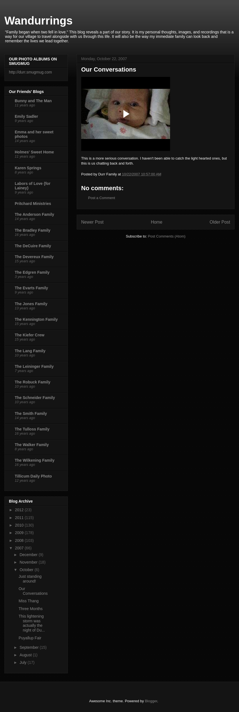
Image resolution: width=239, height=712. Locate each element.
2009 (20, 532)
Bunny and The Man (33, 101)
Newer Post (92, 222)
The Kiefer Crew (29, 335)
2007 (20, 548)
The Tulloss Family (32, 429)
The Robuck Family (32, 382)
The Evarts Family (31, 288)
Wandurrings (38, 20)
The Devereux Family (34, 257)
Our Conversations (33, 591)
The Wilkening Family (34, 460)
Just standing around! (30, 578)
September (29, 647)
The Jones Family (31, 304)
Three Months (31, 608)
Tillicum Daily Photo (33, 476)
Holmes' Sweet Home (34, 152)
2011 (20, 517)
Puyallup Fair (30, 638)
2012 (20, 510)
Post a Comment (101, 198)
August (26, 655)
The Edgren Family (32, 272)
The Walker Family (32, 444)
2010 (20, 525)
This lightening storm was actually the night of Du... (32, 623)
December (28, 554)
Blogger (151, 701)
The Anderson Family (34, 214)
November (28, 562)
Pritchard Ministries (33, 203)
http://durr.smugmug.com (30, 72)
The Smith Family (31, 413)
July (23, 662)
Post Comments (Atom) (166, 236)
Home (157, 222)
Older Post (220, 222)
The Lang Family (30, 351)
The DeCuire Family (33, 246)
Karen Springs (28, 168)
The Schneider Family (35, 397)
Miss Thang (29, 601)
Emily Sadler (26, 116)
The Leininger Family (34, 366)
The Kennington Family (36, 319)
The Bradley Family (32, 230)
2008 (20, 540)
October (26, 569)
